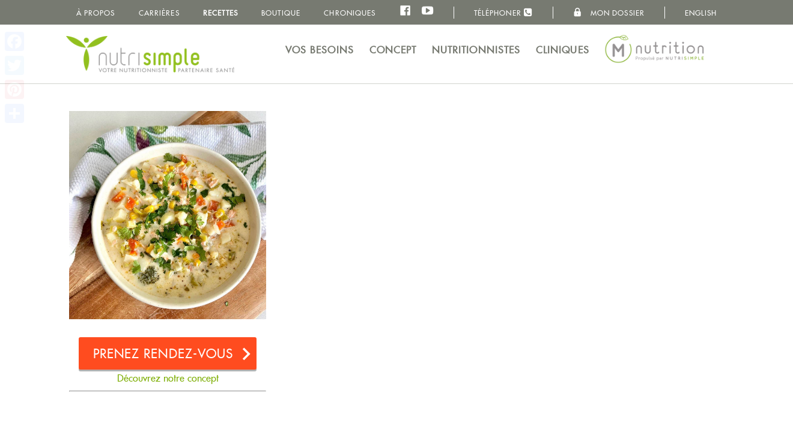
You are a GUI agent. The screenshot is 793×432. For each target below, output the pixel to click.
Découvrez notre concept (168, 378)
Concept (393, 50)
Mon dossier (609, 12)
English (701, 12)
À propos (95, 12)
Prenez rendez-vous (163, 354)
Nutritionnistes (476, 50)
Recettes (220, 12)
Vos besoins (319, 50)
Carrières (159, 12)
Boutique (280, 12)
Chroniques (349, 12)
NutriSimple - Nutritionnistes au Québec (150, 54)
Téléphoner (503, 12)
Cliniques (562, 50)
